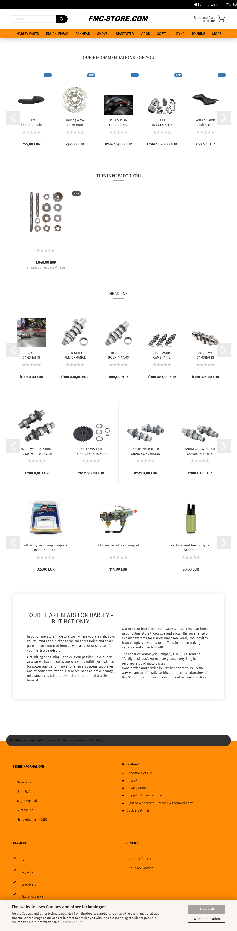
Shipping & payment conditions (150, 795)
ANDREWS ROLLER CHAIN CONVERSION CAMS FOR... (145, 451)
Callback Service (141, 868)
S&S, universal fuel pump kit (118, 545)
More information (207, 919)
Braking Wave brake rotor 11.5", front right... (75, 122)
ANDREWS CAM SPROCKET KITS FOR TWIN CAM (91, 451)
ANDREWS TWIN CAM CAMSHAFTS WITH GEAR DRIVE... (200, 451)
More (216, 34)
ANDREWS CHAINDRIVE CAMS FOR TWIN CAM (36, 451)
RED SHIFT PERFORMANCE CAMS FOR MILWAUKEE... (75, 355)
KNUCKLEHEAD (57, 34)
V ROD (145, 34)
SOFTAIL (163, 34)
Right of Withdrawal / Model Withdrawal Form (160, 803)
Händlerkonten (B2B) (32, 820)
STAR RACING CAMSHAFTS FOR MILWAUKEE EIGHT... (162, 355)
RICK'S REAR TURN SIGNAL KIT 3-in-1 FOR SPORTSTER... (118, 122)
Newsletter (25, 782)
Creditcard (29, 884)
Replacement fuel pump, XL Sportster (191, 547)
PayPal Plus (29, 872)
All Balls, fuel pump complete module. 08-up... (46, 547)
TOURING (198, 34)
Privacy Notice (73, 922)
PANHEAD (82, 34)
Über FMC (24, 792)
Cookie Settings (138, 810)
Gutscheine (25, 810)
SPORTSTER (125, 34)
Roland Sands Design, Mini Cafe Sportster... (205, 122)
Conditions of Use (140, 773)
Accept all (207, 909)
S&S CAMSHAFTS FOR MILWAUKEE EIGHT (31, 355)
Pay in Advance (32, 897)
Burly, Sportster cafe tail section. (31, 122)
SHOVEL (103, 34)
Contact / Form (140, 859)
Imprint (132, 781)
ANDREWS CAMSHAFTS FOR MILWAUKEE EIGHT (205, 355)
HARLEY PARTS (27, 34)
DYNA (180, 34)
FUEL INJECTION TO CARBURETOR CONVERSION (162, 122)
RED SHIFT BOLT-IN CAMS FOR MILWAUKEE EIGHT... (118, 355)
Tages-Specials (28, 801)
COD (24, 860)
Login (212, 4)
